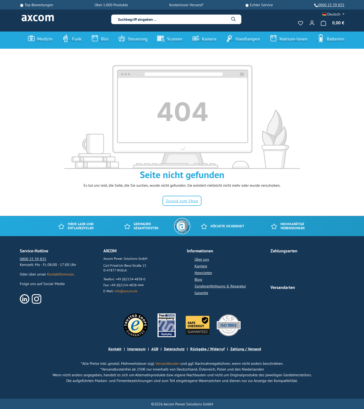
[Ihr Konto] (312, 22)
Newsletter (203, 272)
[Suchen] (233, 19)
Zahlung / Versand (245, 348)
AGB (154, 348)
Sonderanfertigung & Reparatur (220, 286)
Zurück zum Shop (182, 200)
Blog (198, 279)
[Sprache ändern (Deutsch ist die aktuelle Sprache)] (333, 14)
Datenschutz (174, 348)
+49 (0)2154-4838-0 (130, 279)
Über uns (202, 259)
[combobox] (172, 19)
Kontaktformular (60, 274)
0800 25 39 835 (331, 4)
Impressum (136, 348)
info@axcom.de (125, 291)
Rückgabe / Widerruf (207, 348)
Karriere (201, 266)
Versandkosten (168, 363)
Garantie (201, 292)
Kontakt (114, 348)
